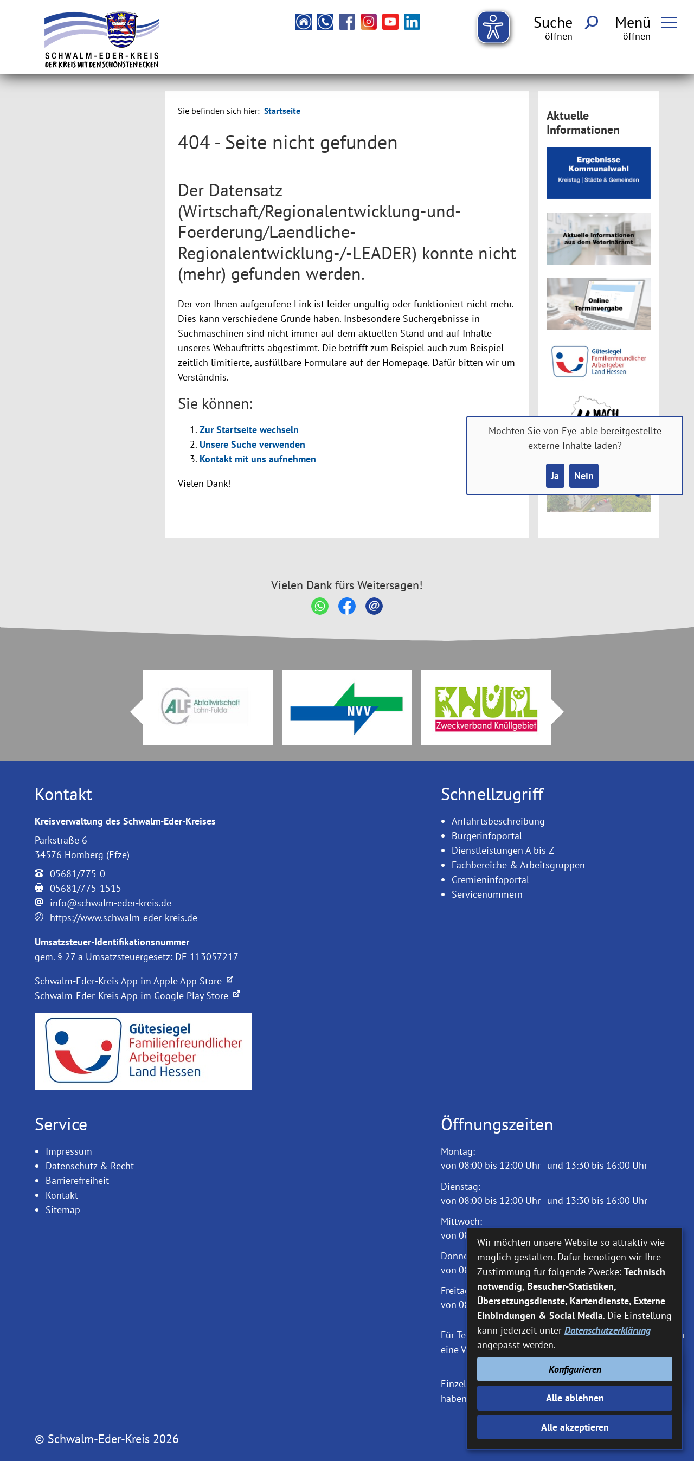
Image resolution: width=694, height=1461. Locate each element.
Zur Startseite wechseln (249, 429)
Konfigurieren (575, 1369)
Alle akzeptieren (575, 1427)
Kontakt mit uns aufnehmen (258, 459)
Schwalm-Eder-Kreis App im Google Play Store (137, 995)
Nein (584, 475)
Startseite (282, 110)
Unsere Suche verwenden (252, 444)
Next (564, 712)
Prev (130, 712)
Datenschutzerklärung (607, 1330)
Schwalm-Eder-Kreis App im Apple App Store (134, 981)
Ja (555, 475)
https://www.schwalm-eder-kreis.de (123, 917)
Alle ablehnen (575, 1398)
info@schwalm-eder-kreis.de (110, 903)
